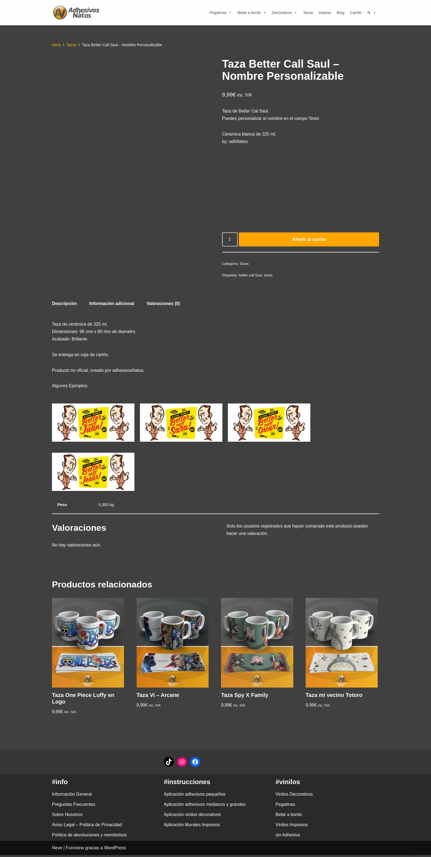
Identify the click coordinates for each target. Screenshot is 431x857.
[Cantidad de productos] (230, 240)
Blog (340, 12)
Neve (57, 850)
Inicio (56, 45)
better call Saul (251, 276)
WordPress (115, 850)
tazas (268, 276)
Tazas (308, 12)
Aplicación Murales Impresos (192, 827)
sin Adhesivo (287, 837)
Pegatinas (220, 12)
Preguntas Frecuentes (73, 806)
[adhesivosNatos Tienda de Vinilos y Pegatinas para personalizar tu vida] (77, 12)
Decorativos (285, 12)
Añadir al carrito (309, 240)
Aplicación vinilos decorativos (192, 816)
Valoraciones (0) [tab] (164, 305)
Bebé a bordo (251, 12)
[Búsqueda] (371, 12)
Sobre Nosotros (67, 816)
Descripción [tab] (64, 305)
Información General (72, 796)
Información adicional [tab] (112, 305)
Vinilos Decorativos (294, 796)
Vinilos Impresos (291, 827)
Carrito (355, 12)
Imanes (325, 12)
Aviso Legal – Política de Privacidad (87, 827)
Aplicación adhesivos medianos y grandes (205, 806)
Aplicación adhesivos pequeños (194, 796)
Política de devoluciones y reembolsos (89, 837)
